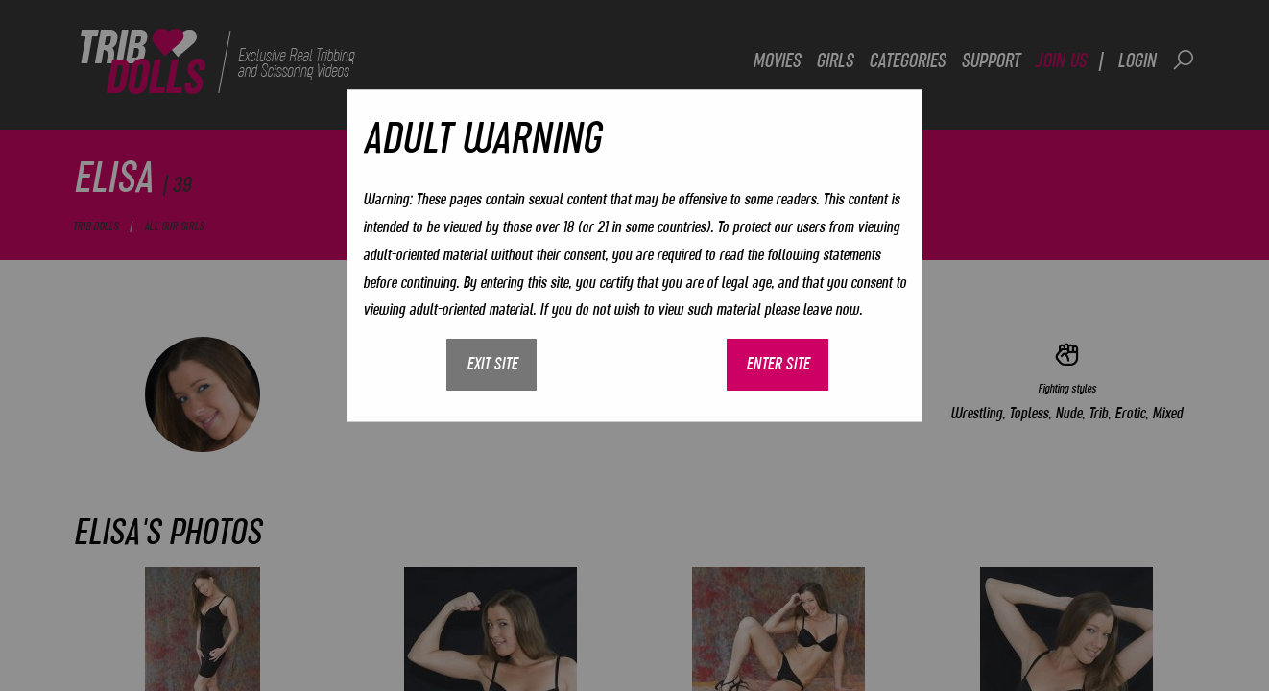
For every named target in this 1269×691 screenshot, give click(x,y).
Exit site (492, 363)
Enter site (777, 363)
